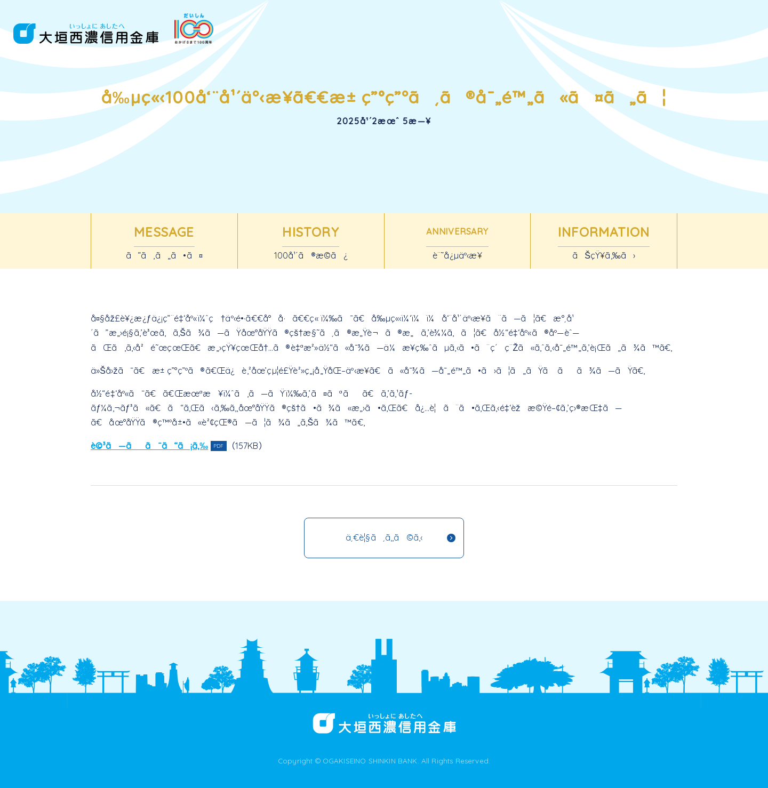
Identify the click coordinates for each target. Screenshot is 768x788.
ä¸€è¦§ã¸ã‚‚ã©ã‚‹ (384, 537)
